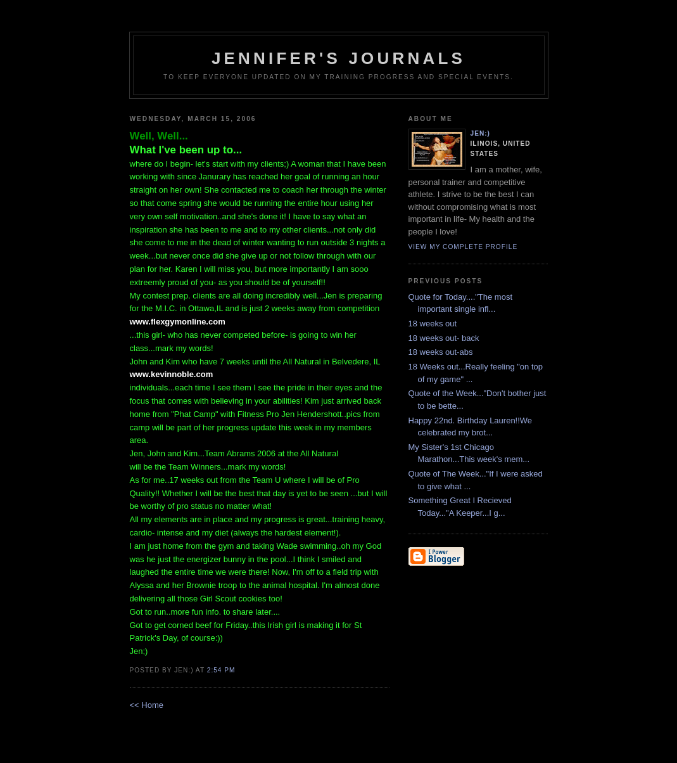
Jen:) (481, 133)
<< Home (146, 705)
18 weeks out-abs (440, 352)
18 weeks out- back (443, 338)
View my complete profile (463, 246)
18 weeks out (432, 323)
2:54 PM (221, 670)
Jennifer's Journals (338, 58)
